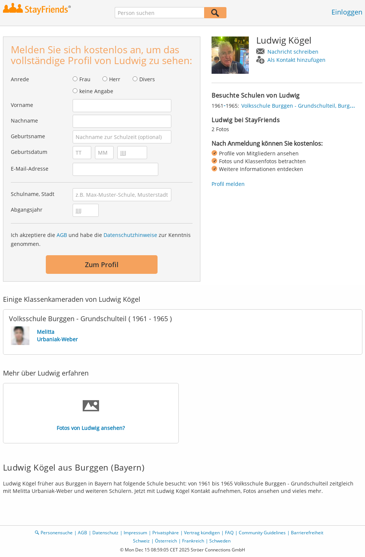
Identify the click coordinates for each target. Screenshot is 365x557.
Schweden (220, 541)
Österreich (166, 541)
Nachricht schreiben (292, 51)
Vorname (22, 104)
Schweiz (141, 541)
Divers (147, 79)
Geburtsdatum (29, 151)
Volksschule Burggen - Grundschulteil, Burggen (300, 105)
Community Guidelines (262, 532)
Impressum (135, 532)
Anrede (20, 79)
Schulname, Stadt (32, 193)
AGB (62, 234)
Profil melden (228, 183)
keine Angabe (96, 91)
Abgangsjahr (26, 209)
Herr (114, 79)
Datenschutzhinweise (130, 234)
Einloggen (346, 11)
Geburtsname (28, 136)
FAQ (229, 532)
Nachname (24, 120)
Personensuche (57, 532)
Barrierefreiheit (307, 532)
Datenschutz (105, 532)
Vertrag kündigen (202, 532)
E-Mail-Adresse (29, 168)
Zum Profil (101, 264)
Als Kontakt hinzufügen (296, 59)
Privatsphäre (165, 532)
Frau (85, 79)
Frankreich (193, 541)
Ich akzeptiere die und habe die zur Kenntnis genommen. (101, 239)
